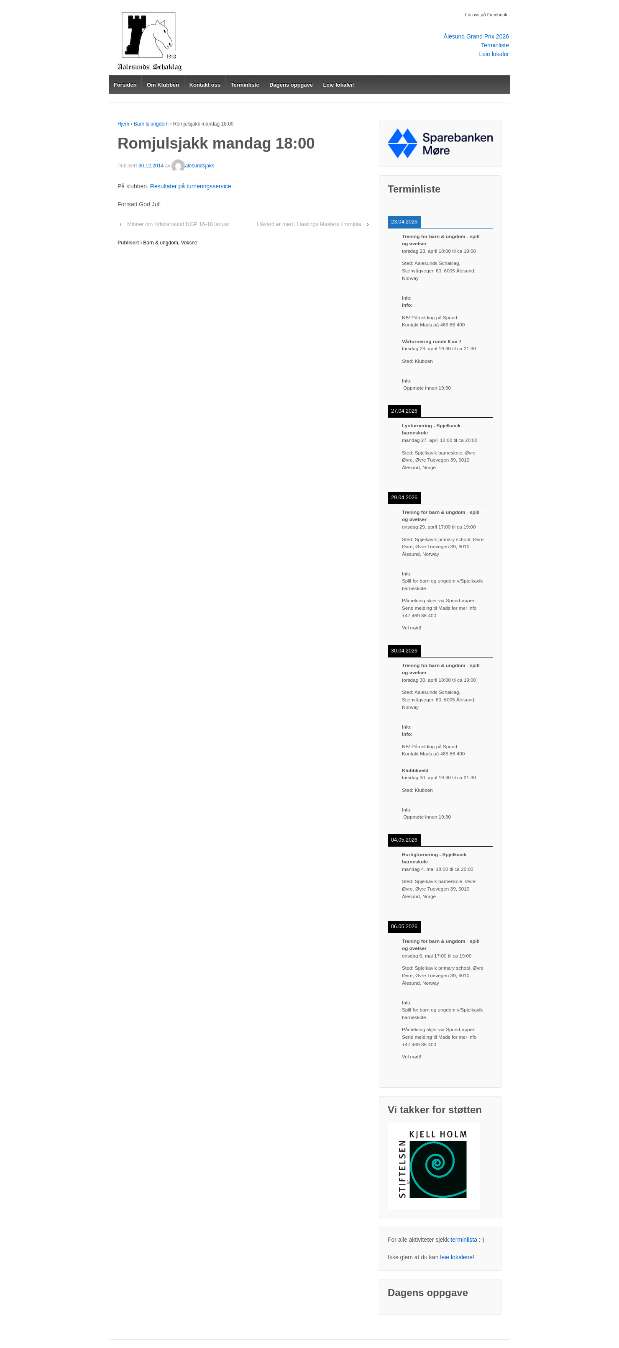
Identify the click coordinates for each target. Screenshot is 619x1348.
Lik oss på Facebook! (487, 14)
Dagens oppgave (291, 85)
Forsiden (125, 85)
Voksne (189, 243)
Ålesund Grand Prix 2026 (476, 36)
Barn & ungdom (151, 124)
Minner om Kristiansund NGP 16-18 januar (178, 224)
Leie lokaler (494, 54)
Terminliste (495, 45)
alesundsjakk (192, 166)
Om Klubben (163, 85)
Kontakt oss (204, 85)
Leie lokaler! (339, 85)
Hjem (123, 124)
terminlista (463, 1239)
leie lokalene (456, 1257)
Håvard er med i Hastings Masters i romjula (309, 224)
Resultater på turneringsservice (190, 186)
